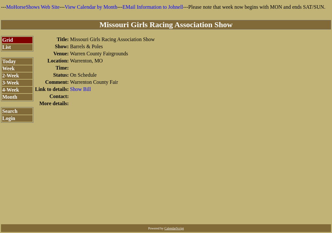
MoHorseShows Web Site (33, 7)
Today (9, 61)
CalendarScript (174, 228)
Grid (7, 40)
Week (8, 68)
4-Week (10, 90)
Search (10, 111)
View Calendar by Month (91, 7)
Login (8, 118)
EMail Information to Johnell (153, 7)
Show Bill (80, 89)
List (6, 47)
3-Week (10, 82)
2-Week (10, 75)
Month (9, 97)
